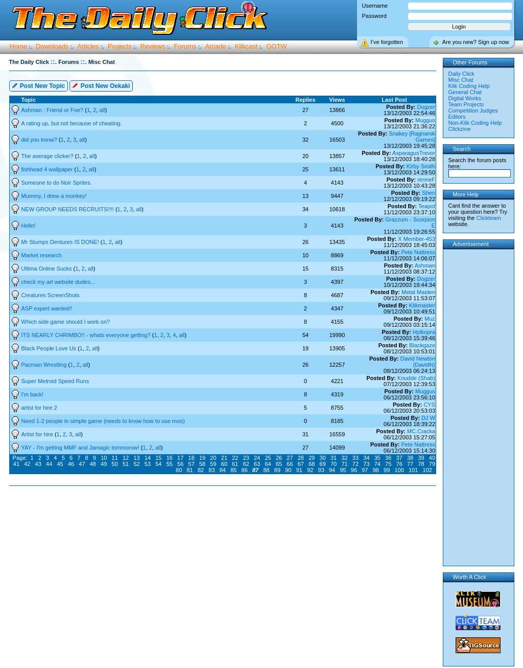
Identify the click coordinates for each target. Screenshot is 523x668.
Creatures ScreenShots (50, 295)
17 (180, 458)
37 (399, 458)
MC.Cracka (421, 431)
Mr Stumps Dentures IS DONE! (61, 242)
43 (38, 464)
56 (180, 464)
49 (104, 464)
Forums (185, 46)
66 (290, 464)
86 (245, 470)
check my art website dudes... (58, 282)
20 (213, 458)
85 (233, 470)
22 (235, 458)
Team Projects (466, 104)
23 (246, 458)
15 (158, 458)
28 (301, 458)
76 (399, 464)
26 (279, 458)
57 (191, 464)
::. (54, 61)
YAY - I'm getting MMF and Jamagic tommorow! (81, 447)
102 (427, 470)
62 (246, 464)
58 (202, 464)
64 (268, 464)
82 (201, 470)
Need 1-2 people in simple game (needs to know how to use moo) (103, 421)
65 (279, 464)
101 (413, 470)
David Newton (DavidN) (417, 361)
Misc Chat (460, 80)
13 (136, 458)
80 (179, 470)
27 (290, 458)
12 (126, 458)
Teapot (426, 206)
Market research (41, 255)
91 (299, 470)
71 (344, 464)
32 (344, 458)
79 (432, 464)
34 (366, 458)
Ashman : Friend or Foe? (53, 110)
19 (202, 458)
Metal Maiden (418, 292)
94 (332, 470)
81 (189, 470)
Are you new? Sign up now (475, 42)
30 (323, 458)
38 (410, 458)
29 (311, 458)
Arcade (215, 46)
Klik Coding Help (469, 86)
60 (224, 464)
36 (388, 458)
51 (126, 464)
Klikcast (246, 46)
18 (191, 458)
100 (399, 470)
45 (60, 464)
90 (288, 470)
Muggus (425, 120)
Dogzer (426, 107)
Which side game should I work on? (65, 322)
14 (148, 458)
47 (82, 464)
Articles (88, 46)
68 (311, 464)
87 (255, 470)
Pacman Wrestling (44, 365)
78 (421, 464)
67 (301, 464)
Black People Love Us (49, 348)
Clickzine (459, 129)
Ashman (425, 265)
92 (310, 470)
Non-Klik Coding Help (475, 123)
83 (211, 470)
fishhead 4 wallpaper (48, 169)
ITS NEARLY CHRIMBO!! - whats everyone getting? (86, 335)
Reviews (152, 46)
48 (93, 464)
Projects (120, 46)
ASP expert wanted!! (47, 308)
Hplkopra (424, 332)
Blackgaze (422, 345)
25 (268, 458)
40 (432, 458)
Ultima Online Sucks (47, 268)
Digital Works (465, 98)
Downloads (52, 46)
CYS (429, 405)
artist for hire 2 (39, 408)
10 (104, 458)
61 (235, 464)
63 (257, 464)
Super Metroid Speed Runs (55, 381)
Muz (429, 319)
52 (136, 464)
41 (16, 464)
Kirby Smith (421, 166)
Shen (428, 193)
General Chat (465, 92)
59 (213, 464)
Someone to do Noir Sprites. (56, 183)
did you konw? (40, 140)
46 (71, 464)
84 (223, 470)
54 (158, 464)
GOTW (276, 46)
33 (355, 458)
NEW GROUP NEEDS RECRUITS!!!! (68, 209)
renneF (426, 179)
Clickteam (489, 218)
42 (27, 464)
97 (365, 470)
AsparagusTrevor (413, 153)
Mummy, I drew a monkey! (54, 196)
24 (257, 458)
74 (377, 464)
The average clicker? (48, 156)
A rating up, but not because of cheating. (71, 123)
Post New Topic (38, 85)
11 (115, 458)
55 (170, 464)
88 (266, 470)
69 (323, 464)
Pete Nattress (418, 252)
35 (377, 458)
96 (354, 470)
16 (170, 458)
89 (277, 470)
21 (224, 458)
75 (388, 464)
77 (410, 464)
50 (115, 464)
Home (19, 46)
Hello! (28, 225)
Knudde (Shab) (416, 378)
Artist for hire (38, 434)
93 (321, 470)
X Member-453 (416, 239)
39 (421, 458)
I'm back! (32, 394)
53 (148, 464)
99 (387, 470)
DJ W (428, 418)
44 (49, 464)
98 (376, 470)
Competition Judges (473, 110)
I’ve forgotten (387, 42)
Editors (457, 117)
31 (333, 458)
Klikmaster (422, 305)
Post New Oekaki (101, 85)
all (102, 110)
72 (355, 464)
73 (366, 464)
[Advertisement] (225, 519)
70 (333, 464)
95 (343, 470)
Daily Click (461, 74)
